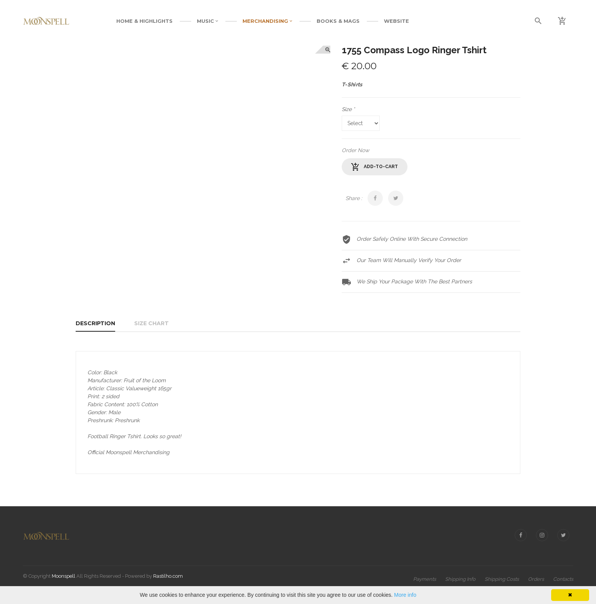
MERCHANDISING (267, 21)
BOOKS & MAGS (338, 21)
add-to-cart (374, 167)
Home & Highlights (144, 21)
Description (95, 323)
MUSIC (207, 21)
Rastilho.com (168, 576)
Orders (536, 579)
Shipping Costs (502, 579)
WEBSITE (396, 21)
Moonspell (63, 576)
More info (405, 595)
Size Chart (151, 323)
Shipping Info (460, 579)
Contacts (563, 579)
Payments (424, 579)
